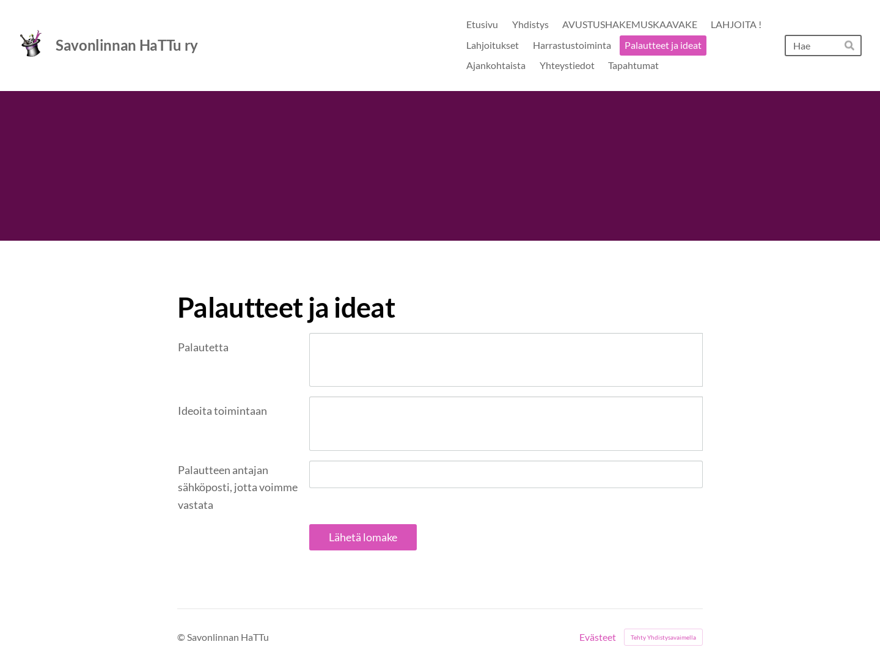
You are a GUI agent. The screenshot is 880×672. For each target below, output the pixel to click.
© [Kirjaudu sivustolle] (182, 637)
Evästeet (597, 637)
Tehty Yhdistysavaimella (663, 637)
